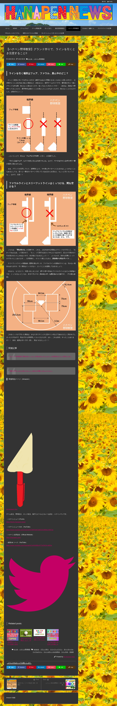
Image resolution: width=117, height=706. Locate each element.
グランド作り (45, 649)
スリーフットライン (56, 649)
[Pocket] (51, 64)
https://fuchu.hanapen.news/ (16, 522)
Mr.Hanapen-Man (69, 657)
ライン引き (64, 652)
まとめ (16, 39)
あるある (36, 649)
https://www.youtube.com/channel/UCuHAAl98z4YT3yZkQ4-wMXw (29, 545)
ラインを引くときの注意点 (52, 652)
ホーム (8, 39)
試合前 (72, 652)
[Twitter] (11, 64)
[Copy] (71, 64)
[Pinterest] (31, 64)
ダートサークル (68, 649)
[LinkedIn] (41, 64)
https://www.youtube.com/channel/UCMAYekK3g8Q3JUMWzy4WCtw (29, 530)
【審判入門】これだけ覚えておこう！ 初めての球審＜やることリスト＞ (31, 371)
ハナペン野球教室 (39, 59)
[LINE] (61, 64)
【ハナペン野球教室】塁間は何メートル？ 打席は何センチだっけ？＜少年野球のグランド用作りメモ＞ (40, 356)
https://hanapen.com (13, 537)
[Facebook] (21, 64)
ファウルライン (37, 652)
